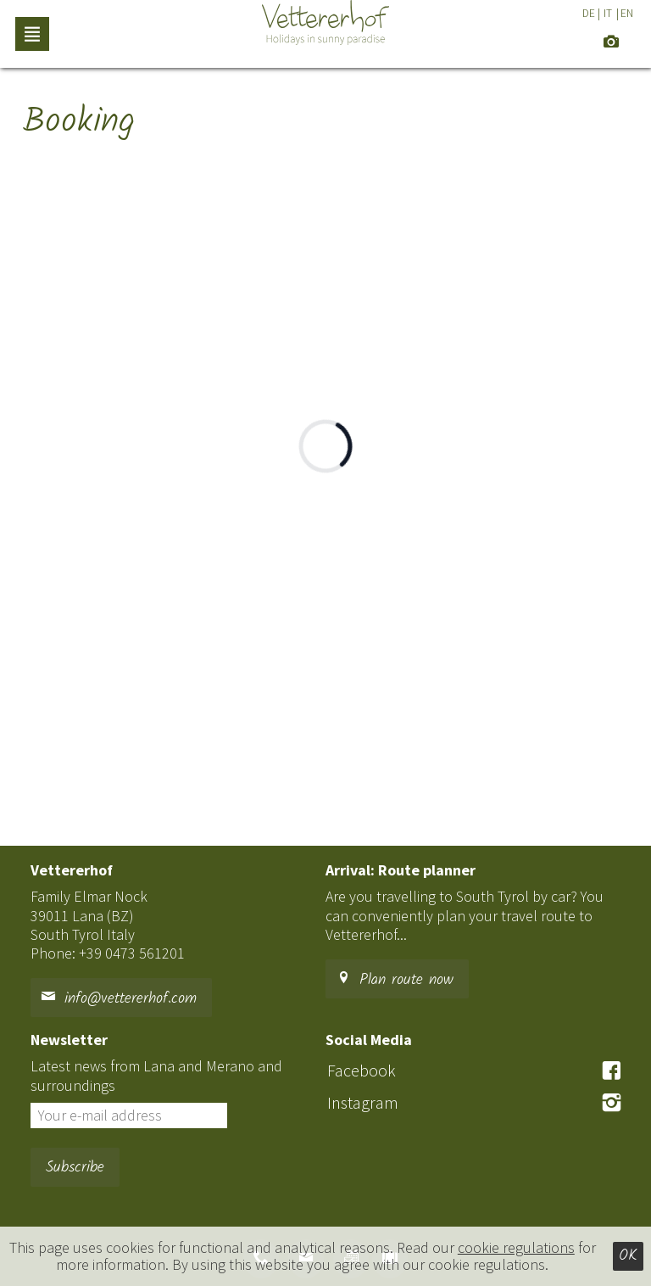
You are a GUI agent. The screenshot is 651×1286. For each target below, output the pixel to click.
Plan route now (394, 980)
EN (626, 13)
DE (588, 13)
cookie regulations (516, 1247)
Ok (628, 1256)
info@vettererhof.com (119, 999)
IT (608, 13)
